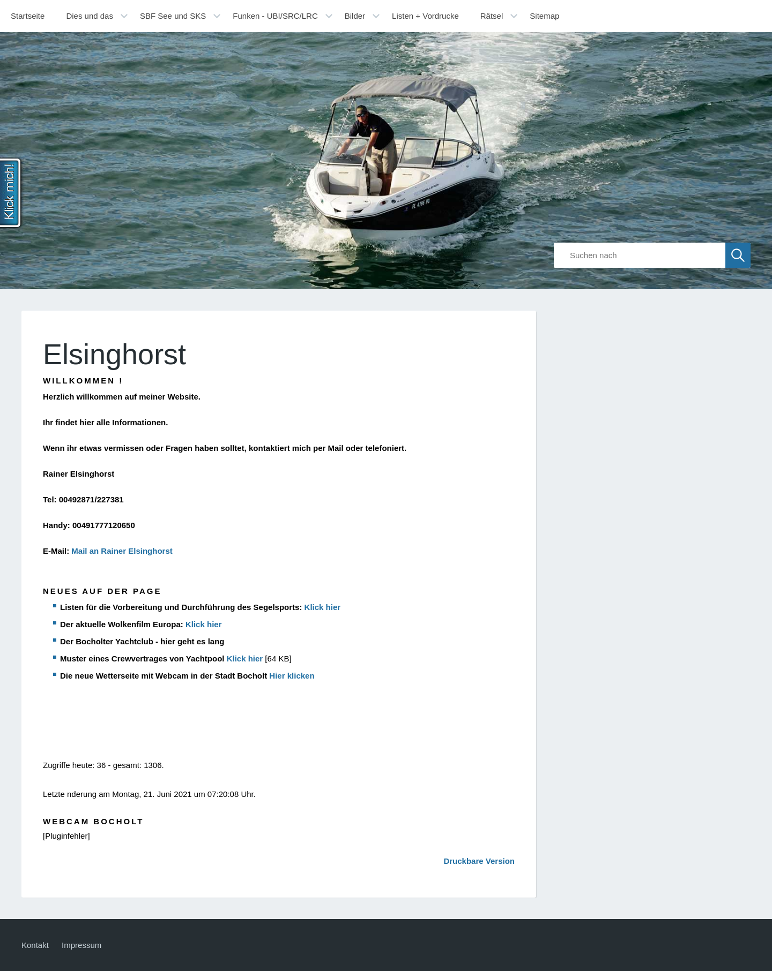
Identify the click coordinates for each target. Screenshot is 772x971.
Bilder (355, 15)
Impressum (81, 945)
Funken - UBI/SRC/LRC (275, 15)
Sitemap (544, 15)
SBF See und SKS (173, 15)
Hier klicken (291, 675)
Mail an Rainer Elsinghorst (121, 550)
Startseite (27, 15)
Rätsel (491, 15)
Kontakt (35, 945)
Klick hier (323, 607)
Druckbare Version (479, 860)
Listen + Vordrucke (425, 15)
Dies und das (89, 15)
